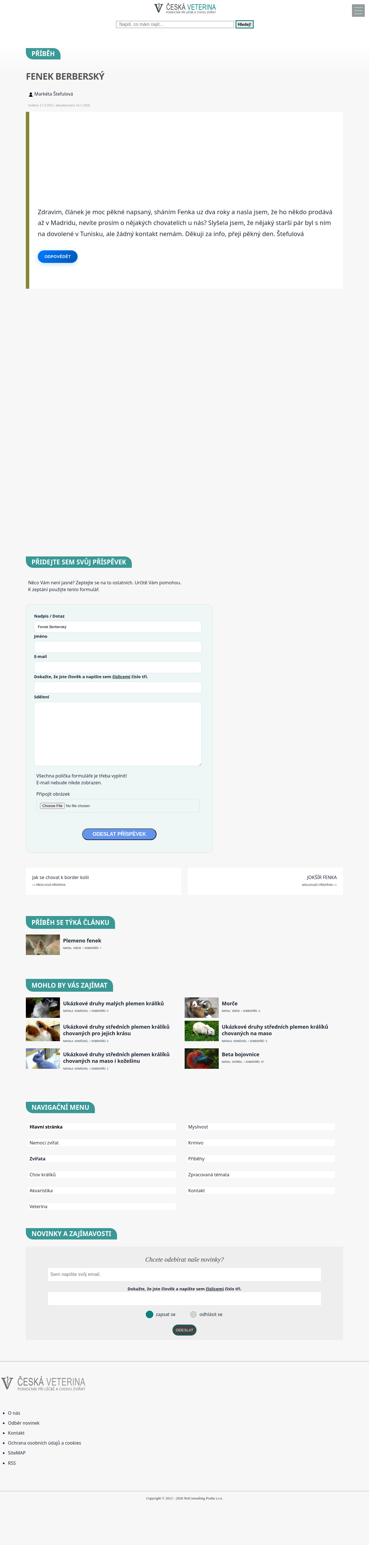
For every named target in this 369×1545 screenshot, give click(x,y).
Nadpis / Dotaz (49, 616)
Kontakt (196, 1190)
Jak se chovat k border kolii (60, 877)
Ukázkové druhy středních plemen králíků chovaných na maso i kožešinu (116, 1057)
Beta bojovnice (240, 1054)
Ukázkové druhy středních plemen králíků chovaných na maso (275, 1030)
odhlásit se (210, 1314)
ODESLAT (184, 1330)
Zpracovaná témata (209, 1174)
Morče (230, 1003)
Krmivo (195, 1143)
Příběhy (196, 1159)
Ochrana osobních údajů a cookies (44, 1443)
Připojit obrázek (53, 794)
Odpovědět (58, 256)
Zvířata (37, 1159)
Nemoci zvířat (44, 1143)
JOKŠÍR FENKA (322, 877)
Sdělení (41, 697)
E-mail (40, 656)
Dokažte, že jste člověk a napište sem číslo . (91, 676)
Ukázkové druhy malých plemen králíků (113, 1003)
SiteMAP (17, 1453)
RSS (12, 1463)
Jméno (40, 636)
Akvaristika (41, 1190)
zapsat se (165, 1314)
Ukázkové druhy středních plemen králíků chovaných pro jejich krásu (116, 1030)
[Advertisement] (186, 151)
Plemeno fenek (82, 940)
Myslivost (198, 1127)
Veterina (38, 1206)
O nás (14, 1413)
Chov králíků (43, 1174)
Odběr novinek (23, 1423)
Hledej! (244, 24)
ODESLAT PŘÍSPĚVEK (119, 834)
